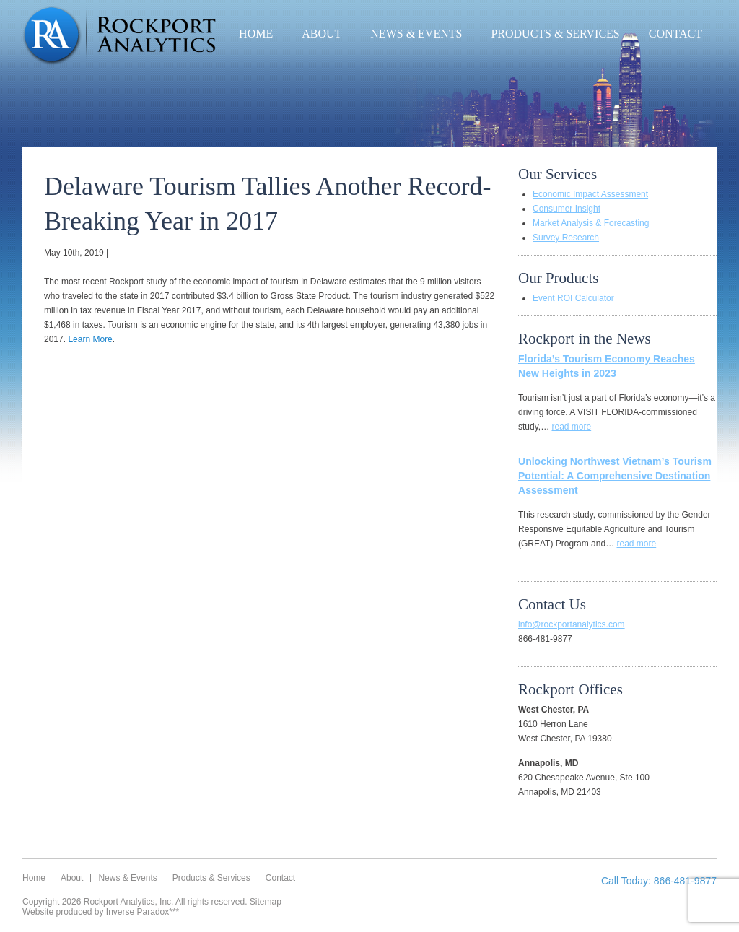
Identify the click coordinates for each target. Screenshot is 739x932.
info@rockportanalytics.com (571, 624)
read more (571, 427)
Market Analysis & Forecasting (591, 223)
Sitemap (265, 902)
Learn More (90, 339)
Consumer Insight (566, 209)
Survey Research (566, 237)
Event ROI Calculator (573, 298)
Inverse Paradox (137, 912)
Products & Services (555, 33)
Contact (675, 33)
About (321, 33)
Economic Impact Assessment (590, 194)
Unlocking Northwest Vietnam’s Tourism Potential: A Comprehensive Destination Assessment (615, 476)
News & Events (416, 33)
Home (256, 33)
